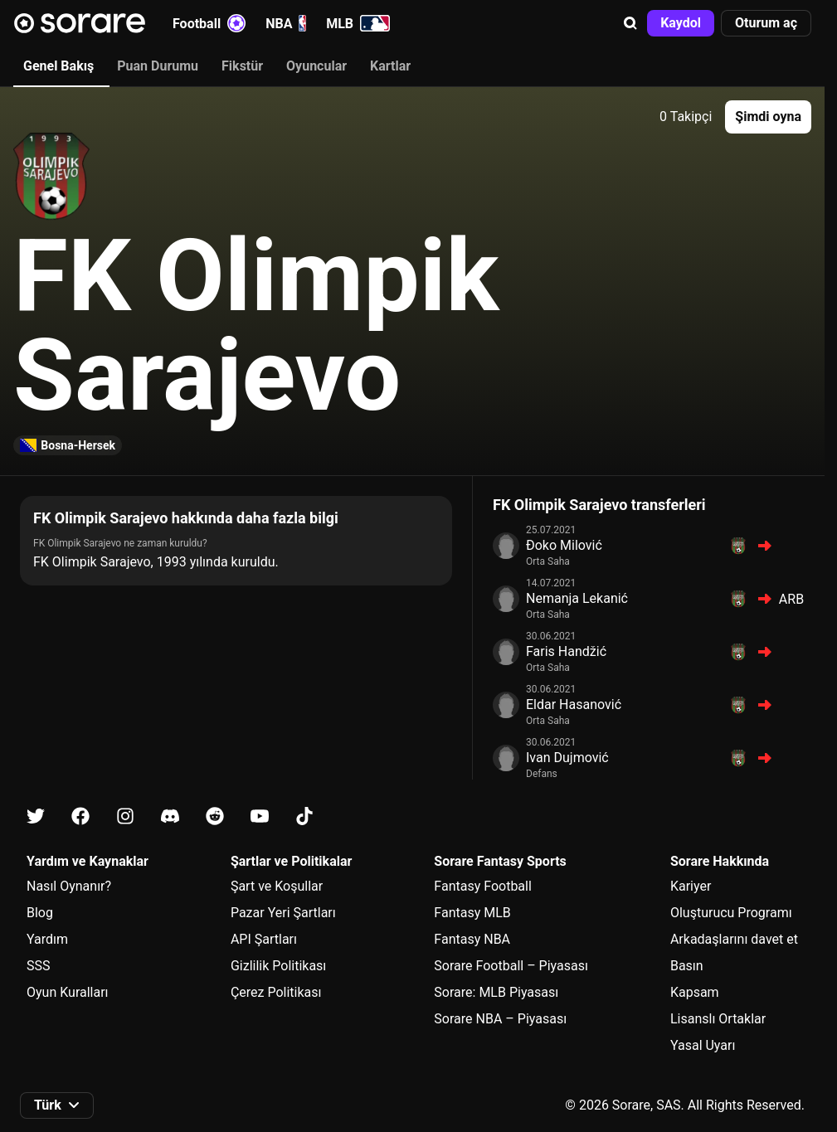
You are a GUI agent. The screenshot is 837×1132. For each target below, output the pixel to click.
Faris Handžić (566, 651)
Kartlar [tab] (390, 66)
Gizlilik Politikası (278, 966)
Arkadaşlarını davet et (734, 939)
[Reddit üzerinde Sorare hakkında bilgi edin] (215, 816)
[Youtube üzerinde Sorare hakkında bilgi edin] (259, 816)
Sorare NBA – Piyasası (500, 1019)
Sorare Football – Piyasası (511, 966)
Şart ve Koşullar (277, 886)
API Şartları (264, 939)
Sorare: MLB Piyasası (496, 992)
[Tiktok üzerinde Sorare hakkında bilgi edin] (304, 816)
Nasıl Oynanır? (69, 886)
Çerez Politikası (276, 992)
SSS (39, 966)
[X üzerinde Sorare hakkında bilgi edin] (35, 816)
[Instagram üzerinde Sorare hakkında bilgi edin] (125, 816)
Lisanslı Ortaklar (718, 1019)
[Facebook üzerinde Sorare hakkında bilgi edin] (80, 816)
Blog (40, 913)
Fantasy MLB (472, 913)
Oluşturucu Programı (731, 913)
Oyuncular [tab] (316, 66)
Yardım (47, 939)
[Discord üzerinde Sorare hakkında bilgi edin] (170, 816)
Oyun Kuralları (68, 992)
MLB (358, 23)
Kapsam (694, 992)
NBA (285, 23)
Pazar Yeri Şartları (283, 913)
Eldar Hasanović (573, 704)
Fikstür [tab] (242, 66)
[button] (630, 23)
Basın (686, 966)
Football (209, 23)
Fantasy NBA (472, 939)
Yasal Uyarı (702, 1045)
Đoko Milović (564, 545)
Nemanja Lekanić (577, 598)
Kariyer (690, 886)
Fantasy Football (482, 886)
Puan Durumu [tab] (157, 66)
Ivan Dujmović (567, 757)
